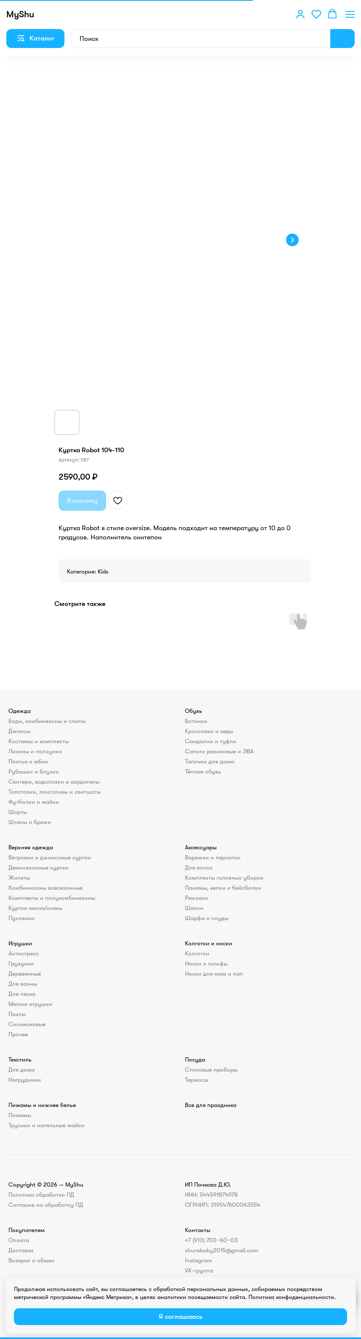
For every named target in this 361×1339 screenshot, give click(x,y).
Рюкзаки (196, 897)
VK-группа (199, 1270)
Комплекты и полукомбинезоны (51, 897)
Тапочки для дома (209, 761)
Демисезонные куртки (38, 867)
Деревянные (24, 973)
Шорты (17, 811)
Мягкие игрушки (30, 1003)
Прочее (18, 1034)
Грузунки (21, 963)
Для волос (199, 867)
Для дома (21, 1069)
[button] (300, 14)
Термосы (196, 1079)
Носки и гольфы (206, 963)
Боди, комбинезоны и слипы (47, 721)
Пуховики (21, 918)
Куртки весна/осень (35, 907)
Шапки (194, 907)
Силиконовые (26, 1024)
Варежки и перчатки (213, 857)
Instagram (198, 1260)
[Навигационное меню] (350, 14)
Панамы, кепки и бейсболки (223, 887)
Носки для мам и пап (214, 973)
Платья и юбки (28, 761)
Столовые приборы (211, 1069)
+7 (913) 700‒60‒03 (211, 1240)
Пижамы (19, 1115)
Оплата (18, 1240)
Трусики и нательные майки (46, 1125)
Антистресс (23, 953)
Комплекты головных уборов (224, 877)
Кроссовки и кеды (209, 731)
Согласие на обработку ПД (45, 1204)
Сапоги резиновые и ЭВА (219, 751)
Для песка (21, 993)
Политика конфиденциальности (291, 1297)
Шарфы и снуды (206, 918)
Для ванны (22, 983)
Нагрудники (24, 1079)
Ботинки (196, 721)
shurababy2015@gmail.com (221, 1250)
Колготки (197, 953)
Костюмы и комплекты (38, 741)
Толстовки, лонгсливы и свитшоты (54, 791)
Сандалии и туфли (210, 741)
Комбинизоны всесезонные (45, 887)
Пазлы (17, 1014)
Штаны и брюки (29, 822)
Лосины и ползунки (35, 751)
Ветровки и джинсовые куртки (49, 857)
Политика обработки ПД (41, 1194)
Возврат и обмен (31, 1260)
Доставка (20, 1250)
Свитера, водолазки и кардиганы (53, 781)
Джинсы (19, 731)
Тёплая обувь (203, 771)
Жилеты (19, 877)
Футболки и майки (33, 801)
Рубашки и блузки (33, 771)
